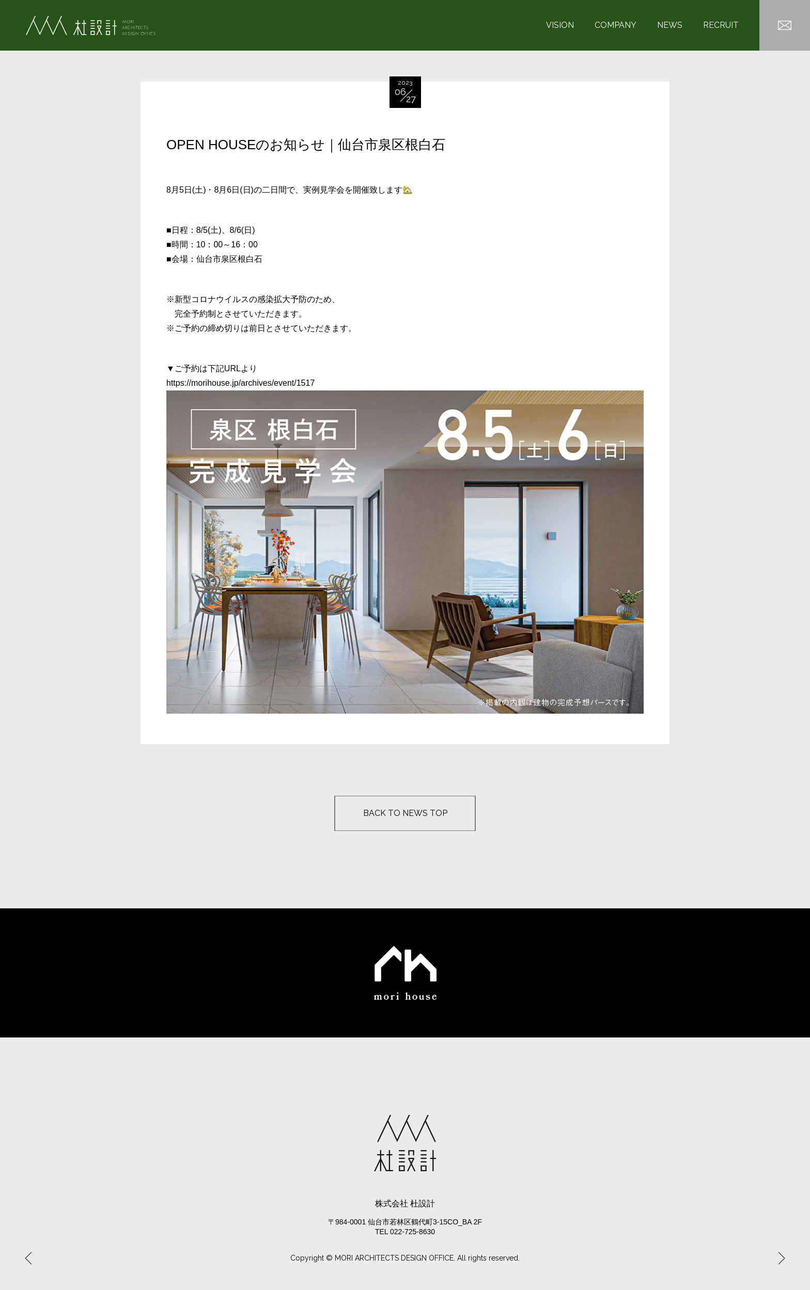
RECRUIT (721, 25)
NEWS (669, 25)
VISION (560, 25)
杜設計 (91, 25)
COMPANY (615, 25)
